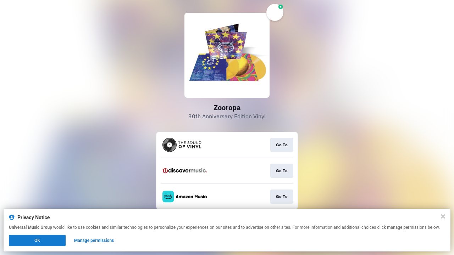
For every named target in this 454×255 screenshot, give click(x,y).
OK (37, 240)
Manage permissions (94, 240)
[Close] (443, 216)
